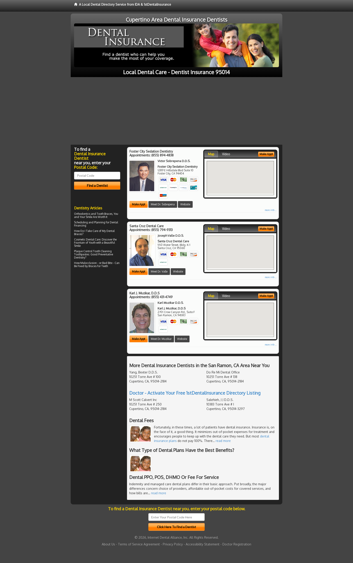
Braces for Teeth (98, 266)
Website (185, 204)
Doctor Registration (236, 544)
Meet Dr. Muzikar (161, 339)
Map (211, 154)
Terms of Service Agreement (139, 544)
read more (223, 441)
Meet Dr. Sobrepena (163, 204)
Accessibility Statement (202, 544)
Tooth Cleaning (102, 251)
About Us (108, 544)
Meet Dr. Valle (159, 271)
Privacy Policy (173, 544)
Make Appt (138, 204)
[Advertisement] (176, 110)
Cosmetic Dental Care (87, 239)
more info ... (270, 210)
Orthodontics (82, 213)
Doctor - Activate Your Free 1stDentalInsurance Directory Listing (194, 393)
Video (226, 154)
